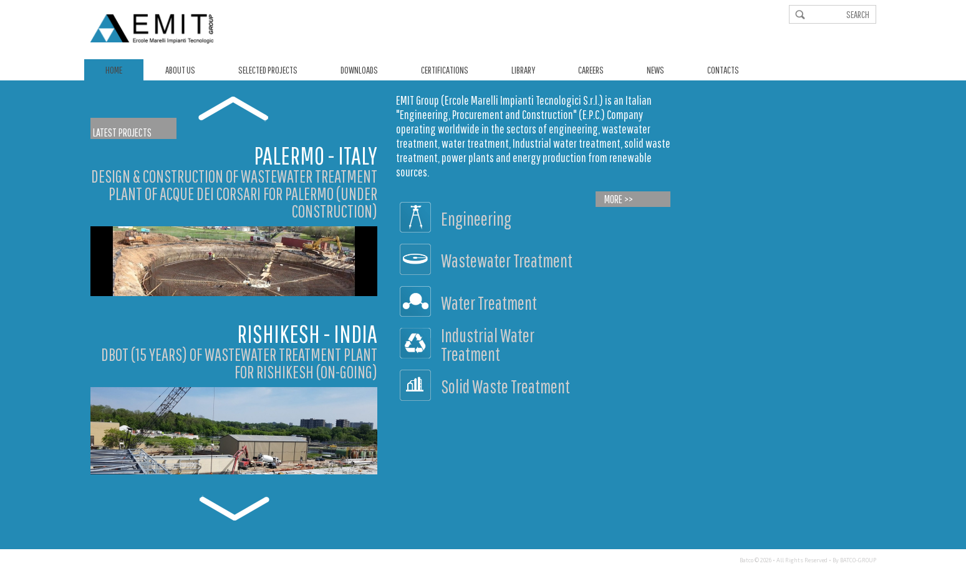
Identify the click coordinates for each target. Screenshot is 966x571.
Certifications (444, 69)
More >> (618, 199)
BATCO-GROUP (858, 560)
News (655, 69)
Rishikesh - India (307, 333)
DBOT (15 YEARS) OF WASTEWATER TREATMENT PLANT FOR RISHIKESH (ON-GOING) (239, 363)
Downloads (359, 69)
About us (180, 69)
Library (523, 69)
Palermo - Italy (315, 155)
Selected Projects (267, 69)
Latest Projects (122, 132)
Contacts (723, 69)
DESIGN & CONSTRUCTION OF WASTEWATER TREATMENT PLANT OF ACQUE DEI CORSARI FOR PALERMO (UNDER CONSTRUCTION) (234, 193)
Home (113, 69)
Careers (591, 69)
